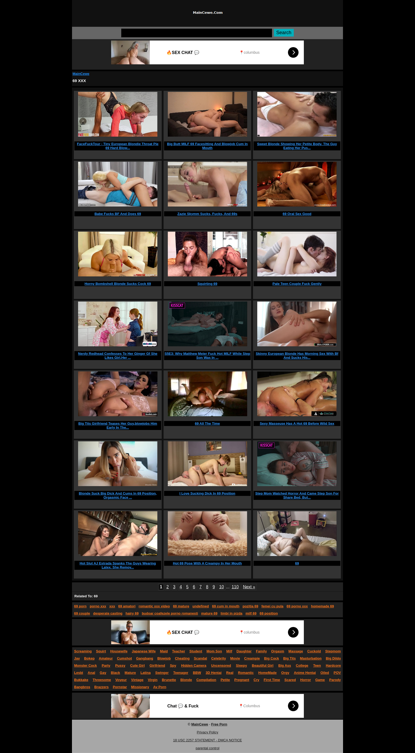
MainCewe (81, 74)
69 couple (82, 613)
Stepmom (333, 651)
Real (229, 673)
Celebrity (218, 658)
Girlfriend (157, 665)
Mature (130, 673)
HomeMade (267, 673)
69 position (269, 613)
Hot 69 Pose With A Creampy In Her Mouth (207, 563)
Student (195, 651)
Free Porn (219, 724)
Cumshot (124, 658)
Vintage (137, 680)
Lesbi (78, 673)
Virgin (152, 680)
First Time (272, 680)
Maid (164, 651)
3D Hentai (214, 673)
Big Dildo (333, 658)
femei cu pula (272, 606)
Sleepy (241, 665)
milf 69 (251, 613)
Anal (91, 673)
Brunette (169, 680)
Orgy (285, 673)
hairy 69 (132, 613)
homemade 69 (322, 606)
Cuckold (314, 651)
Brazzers (101, 687)
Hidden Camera (193, 665)
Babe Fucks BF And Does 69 (117, 214)
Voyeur (121, 680)
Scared (290, 680)
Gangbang (144, 658)
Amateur (106, 658)
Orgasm (277, 651)
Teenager (180, 673)
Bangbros (82, 687)
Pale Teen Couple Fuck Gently (296, 284)
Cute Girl (137, 665)
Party (106, 665)
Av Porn (159, 687)
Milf (229, 651)
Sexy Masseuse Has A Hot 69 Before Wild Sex (297, 423)
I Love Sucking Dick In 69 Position (207, 493)
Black (115, 673)
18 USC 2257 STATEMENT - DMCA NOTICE (207, 740)
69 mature (181, 606)
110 (235, 587)
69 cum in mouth (225, 606)
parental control (207, 748)
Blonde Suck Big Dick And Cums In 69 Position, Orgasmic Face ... (118, 495)
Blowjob (164, 658)
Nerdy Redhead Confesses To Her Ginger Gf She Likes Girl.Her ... (117, 356)
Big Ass (284, 665)
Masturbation (311, 658)
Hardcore (333, 665)
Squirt (101, 651)
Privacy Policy (207, 732)
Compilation (206, 680)
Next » (249, 587)
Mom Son (214, 651)
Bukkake (81, 680)
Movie (235, 658)
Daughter (244, 651)
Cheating (182, 658)
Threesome (102, 680)
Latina (146, 673)
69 (297, 563)
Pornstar (120, 687)
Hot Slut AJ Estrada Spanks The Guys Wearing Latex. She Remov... (118, 565)
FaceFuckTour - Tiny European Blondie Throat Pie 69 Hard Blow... (118, 146)
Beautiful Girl (263, 665)
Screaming (83, 651)
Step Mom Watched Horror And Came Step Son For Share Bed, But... (297, 495)
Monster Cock (85, 665)
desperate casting (108, 613)
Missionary (140, 687)
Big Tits (289, 658)
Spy (173, 665)
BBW (197, 673)
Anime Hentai (305, 673)
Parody (335, 680)
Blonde (186, 680)
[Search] (196, 33)
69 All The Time (207, 423)
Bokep (89, 658)
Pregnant (241, 680)
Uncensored (221, 665)
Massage (295, 651)
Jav (77, 658)
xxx (112, 606)
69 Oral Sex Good (297, 214)
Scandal (200, 658)
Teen (317, 665)
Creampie (252, 658)
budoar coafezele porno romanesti (170, 613)
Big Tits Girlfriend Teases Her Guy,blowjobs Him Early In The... (117, 425)
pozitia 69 (250, 606)
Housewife (119, 651)
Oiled (325, 673)
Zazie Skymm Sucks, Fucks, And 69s (207, 214)
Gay (103, 673)
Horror (305, 680)
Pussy (120, 665)
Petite (225, 680)
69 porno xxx (297, 606)
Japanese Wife (144, 651)
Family (261, 651)
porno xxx (98, 606)
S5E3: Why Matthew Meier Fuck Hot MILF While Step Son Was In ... (207, 356)
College (302, 665)
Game (320, 680)
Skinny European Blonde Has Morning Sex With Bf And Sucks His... (297, 356)
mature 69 (209, 613)
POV (337, 673)
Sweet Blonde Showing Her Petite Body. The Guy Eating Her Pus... (297, 146)
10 (221, 587)
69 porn (80, 606)
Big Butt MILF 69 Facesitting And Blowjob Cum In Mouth (207, 146)
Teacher (178, 651)
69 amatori (127, 606)
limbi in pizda (231, 613)
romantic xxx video (154, 606)
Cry (256, 680)
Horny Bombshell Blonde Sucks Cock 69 (117, 284)
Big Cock (271, 658)
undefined (200, 606)
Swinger (162, 673)
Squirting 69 (207, 284)
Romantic (246, 673)
